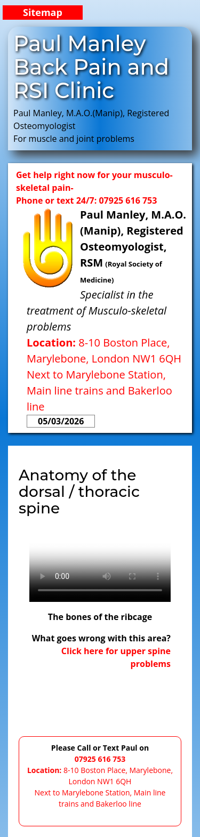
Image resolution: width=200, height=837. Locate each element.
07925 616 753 (100, 759)
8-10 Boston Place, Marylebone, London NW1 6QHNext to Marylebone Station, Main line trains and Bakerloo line (104, 374)
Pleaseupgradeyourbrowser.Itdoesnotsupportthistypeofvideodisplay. (100, 566)
